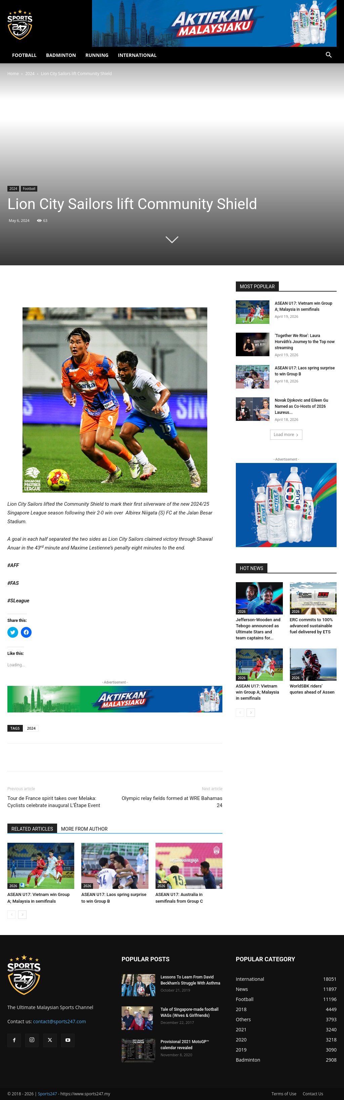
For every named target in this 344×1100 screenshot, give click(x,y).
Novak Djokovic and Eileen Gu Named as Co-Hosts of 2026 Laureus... (301, 406)
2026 (13, 886)
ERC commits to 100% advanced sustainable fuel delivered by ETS (311, 625)
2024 (29, 73)
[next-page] (22, 914)
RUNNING (97, 55)
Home (13, 73)
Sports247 (47, 1094)
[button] (328, 56)
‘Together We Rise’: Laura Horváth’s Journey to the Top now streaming (305, 341)
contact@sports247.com (59, 1021)
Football (29, 188)
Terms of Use (283, 1094)
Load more (286, 434)
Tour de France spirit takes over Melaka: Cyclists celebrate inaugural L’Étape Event (53, 801)
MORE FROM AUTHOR (84, 829)
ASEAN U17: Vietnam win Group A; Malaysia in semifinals (257, 692)
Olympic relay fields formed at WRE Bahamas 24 (172, 801)
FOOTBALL (24, 55)
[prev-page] (11, 914)
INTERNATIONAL (137, 55)
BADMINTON (61, 55)
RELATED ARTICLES (32, 829)
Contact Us (313, 1094)
